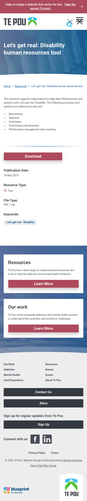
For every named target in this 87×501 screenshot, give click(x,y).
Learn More (43, 284)
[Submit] (69, 24)
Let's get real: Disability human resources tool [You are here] (57, 86)
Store (43, 403)
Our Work (9, 364)
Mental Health (12, 374)
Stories (49, 369)
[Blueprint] (16, 490)
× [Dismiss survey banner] (82, 6)
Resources (21, 86)
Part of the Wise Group (44, 465)
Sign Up (43, 424)
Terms (54, 452)
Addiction (9, 369)
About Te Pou (53, 380)
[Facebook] (35, 439)
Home (7, 86)
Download (33, 156)
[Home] (20, 21)
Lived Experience (13, 380)
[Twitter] (59, 439)
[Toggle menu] (79, 19)
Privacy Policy (37, 452)
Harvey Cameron (72, 460)
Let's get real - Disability (20, 222)
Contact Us (43, 392)
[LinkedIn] (47, 439)
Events (49, 374)
